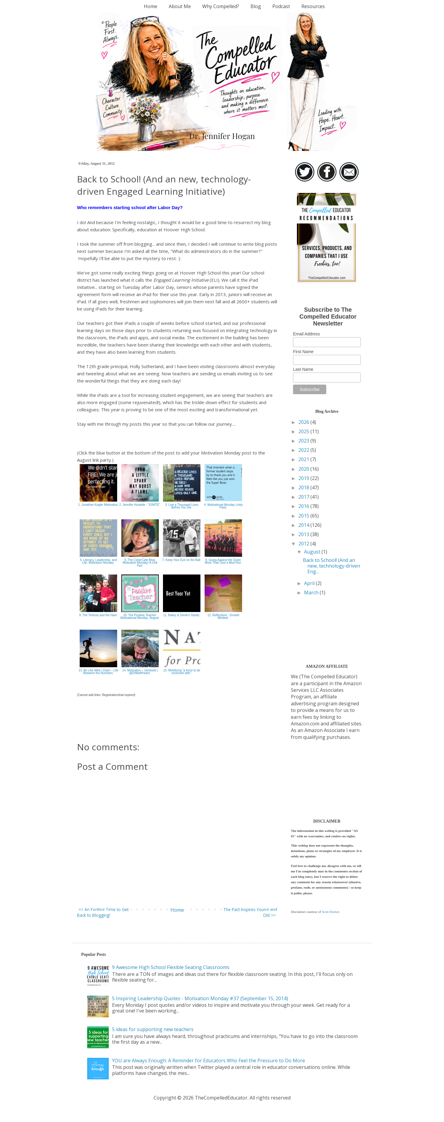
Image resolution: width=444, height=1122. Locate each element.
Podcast (281, 6)
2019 (304, 478)
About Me (180, 6)
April (310, 583)
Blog (255, 6)
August (312, 551)
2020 (304, 469)
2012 (304, 543)
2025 (304, 431)
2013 (304, 534)
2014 (304, 525)
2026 (304, 422)
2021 (304, 459)
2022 (304, 450)
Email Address (306, 334)
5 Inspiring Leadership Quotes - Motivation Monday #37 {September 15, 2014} (200, 998)
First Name (303, 351)
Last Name (303, 369)
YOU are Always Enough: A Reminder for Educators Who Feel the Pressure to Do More (208, 1060)
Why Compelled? (220, 6)
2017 (304, 497)
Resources (313, 6)
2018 (304, 487)
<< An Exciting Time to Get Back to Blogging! (103, 912)
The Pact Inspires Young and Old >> (250, 912)
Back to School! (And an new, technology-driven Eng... (331, 566)
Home (150, 6)
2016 (304, 506)
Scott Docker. (331, 912)
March (312, 592)
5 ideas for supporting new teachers (153, 1029)
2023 (304, 440)
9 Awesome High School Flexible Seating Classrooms (170, 967)
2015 (304, 515)
